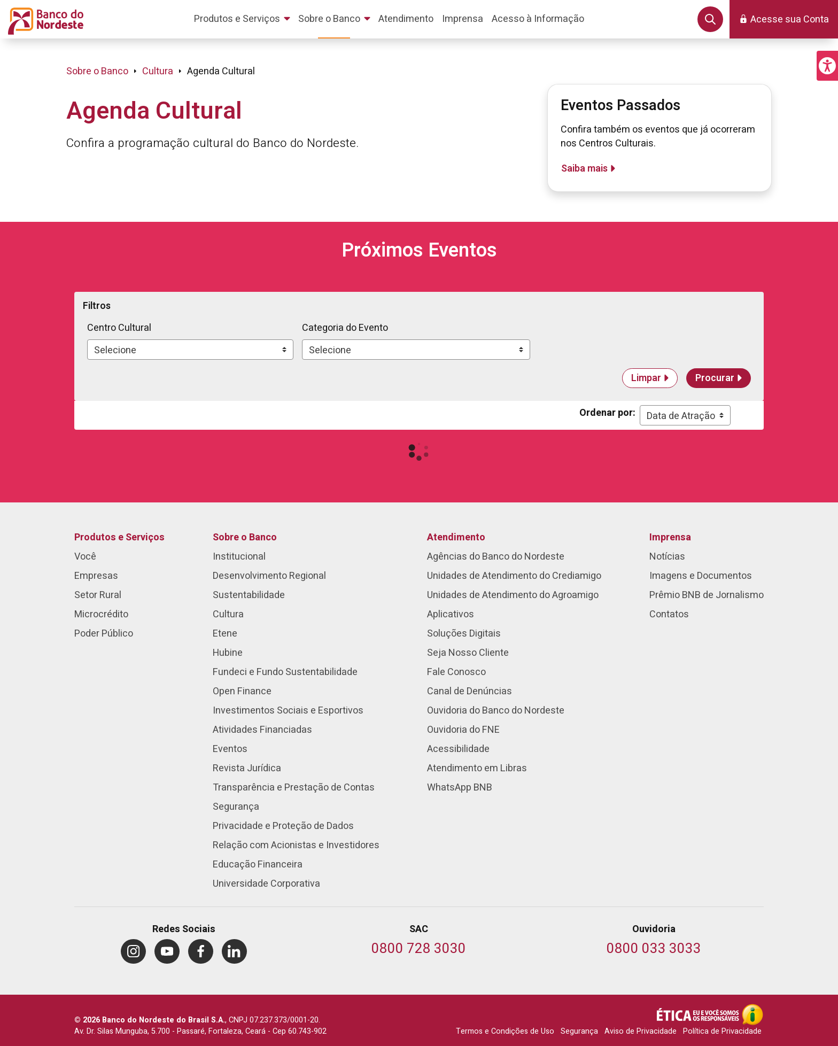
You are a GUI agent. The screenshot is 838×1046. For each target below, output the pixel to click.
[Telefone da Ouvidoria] (654, 949)
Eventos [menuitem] (230, 749)
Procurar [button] (714, 378)
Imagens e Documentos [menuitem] (700, 576)
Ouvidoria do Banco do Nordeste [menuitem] (495, 710)
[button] (827, 66)
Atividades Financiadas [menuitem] (262, 730)
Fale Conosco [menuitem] (456, 672)
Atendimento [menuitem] (456, 537)
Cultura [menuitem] (228, 614)
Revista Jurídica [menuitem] (247, 768)
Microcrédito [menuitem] (101, 614)
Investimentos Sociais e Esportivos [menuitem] (288, 710)
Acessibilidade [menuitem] (458, 749)
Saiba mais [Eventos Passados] (584, 168)
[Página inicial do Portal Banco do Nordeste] (43, 19)
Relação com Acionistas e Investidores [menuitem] (296, 845)
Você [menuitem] (85, 556)
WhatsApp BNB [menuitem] (459, 787)
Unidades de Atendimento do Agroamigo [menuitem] (513, 595)
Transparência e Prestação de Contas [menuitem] (294, 787)
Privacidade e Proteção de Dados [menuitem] (283, 826)
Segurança (579, 1031)
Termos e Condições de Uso (505, 1031)
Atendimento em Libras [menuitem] (477, 768)
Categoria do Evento (345, 328)
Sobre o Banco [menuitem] (245, 537)
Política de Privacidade (722, 1031)
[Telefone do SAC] (418, 949)
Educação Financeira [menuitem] (257, 864)
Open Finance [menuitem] (242, 691)
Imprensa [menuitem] (670, 537)
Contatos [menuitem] (669, 614)
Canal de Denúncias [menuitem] (469, 691)
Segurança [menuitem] (236, 807)
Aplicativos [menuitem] (450, 614)
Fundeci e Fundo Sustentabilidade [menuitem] (285, 672)
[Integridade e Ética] (699, 1014)
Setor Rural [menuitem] (97, 595)
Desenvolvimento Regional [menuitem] (269, 576)
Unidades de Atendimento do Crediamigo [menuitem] (514, 576)
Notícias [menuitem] (667, 556)
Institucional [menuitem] (239, 556)
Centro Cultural (119, 328)
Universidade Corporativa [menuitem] (266, 884)
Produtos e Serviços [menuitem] (119, 537)
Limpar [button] (646, 378)
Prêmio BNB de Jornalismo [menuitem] (706, 595)
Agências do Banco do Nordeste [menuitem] (495, 556)
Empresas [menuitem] (96, 576)
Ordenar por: (607, 413)
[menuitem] (244, 19)
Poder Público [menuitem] (103, 633)
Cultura (157, 71)
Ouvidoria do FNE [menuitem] (463, 730)
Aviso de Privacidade (640, 1031)
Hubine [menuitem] (228, 653)
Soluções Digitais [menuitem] (464, 633)
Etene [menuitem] (225, 633)
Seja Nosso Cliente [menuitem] (468, 653)
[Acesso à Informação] (752, 1014)
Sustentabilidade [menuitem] (249, 595)
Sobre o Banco (97, 71)
